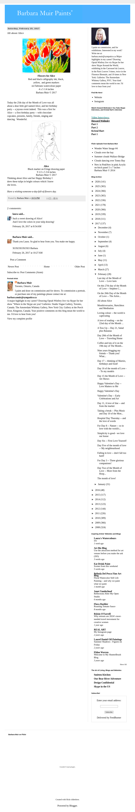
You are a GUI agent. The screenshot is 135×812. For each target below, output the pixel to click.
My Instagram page (103, 632)
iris (95, 540)
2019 (97, 214)
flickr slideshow (72, 799)
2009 (97, 522)
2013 (97, 504)
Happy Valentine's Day (108, 391)
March (101, 269)
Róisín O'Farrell (102, 614)
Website (98, 97)
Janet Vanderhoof (103, 591)
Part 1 (94, 124)
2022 (97, 200)
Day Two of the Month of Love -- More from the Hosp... (109, 471)
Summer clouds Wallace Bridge (109, 156)
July (100, 250)
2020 (97, 209)
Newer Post (13, 266)
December (103, 227)
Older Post (80, 266)
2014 (97, 499)
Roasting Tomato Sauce (104, 606)
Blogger (73, 805)
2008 (97, 527)
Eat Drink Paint (102, 564)
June (100, 255)
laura (15, 214)
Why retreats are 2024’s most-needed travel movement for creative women (107, 619)
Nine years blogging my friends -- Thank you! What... (108, 353)
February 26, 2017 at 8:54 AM (27, 226)
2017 (97, 223)
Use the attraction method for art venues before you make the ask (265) (108, 553)
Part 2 (94, 127)
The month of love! (106, 478)
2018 (97, 219)
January (102, 484)
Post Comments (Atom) (31, 272)
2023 (97, 195)
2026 (97, 181)
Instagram (99, 101)
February (102, 274)
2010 (97, 518)
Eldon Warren (101, 652)
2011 (97, 513)
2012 (97, 508)
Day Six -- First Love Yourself (111, 440)
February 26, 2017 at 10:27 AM (28, 252)
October (102, 237)
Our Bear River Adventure (107, 678)
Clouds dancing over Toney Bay (109, 160)
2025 (97, 186)
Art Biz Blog (100, 548)
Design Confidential (104, 682)
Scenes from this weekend (106, 566)
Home (47, 266)
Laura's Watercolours (105, 538)
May (100, 260)
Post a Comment (18, 259)
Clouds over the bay (104, 152)
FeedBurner (115, 717)
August (101, 246)
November (103, 232)
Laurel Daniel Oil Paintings (108, 639)
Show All (123, 664)
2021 (97, 205)
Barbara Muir (20, 237)
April (101, 264)
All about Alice (104, 300)
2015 (97, 494)
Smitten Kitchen (102, 674)
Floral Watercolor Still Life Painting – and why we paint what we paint (107, 581)
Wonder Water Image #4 (106, 148)
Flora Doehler (101, 604)
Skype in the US (102, 686)
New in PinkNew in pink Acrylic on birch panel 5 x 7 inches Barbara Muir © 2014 (110, 167)
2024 (97, 191)
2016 (97, 490)
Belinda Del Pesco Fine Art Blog (107, 574)
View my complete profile (19, 318)
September (103, 241)
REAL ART (100, 629)
